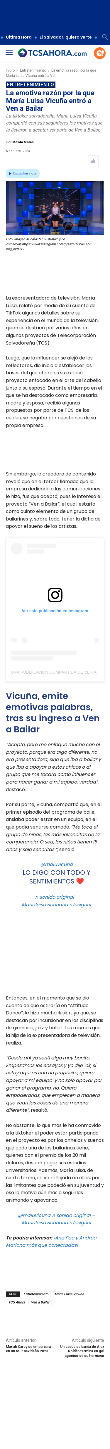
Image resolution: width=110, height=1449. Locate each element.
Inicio (10, 70)
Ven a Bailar (40, 1302)
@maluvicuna (56, 864)
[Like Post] (93, 161)
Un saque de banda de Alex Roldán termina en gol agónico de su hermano (82, 1351)
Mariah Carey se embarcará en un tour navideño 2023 (28, 1349)
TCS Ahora (16, 1302)
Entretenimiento (33, 70)
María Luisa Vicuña (69, 1294)
